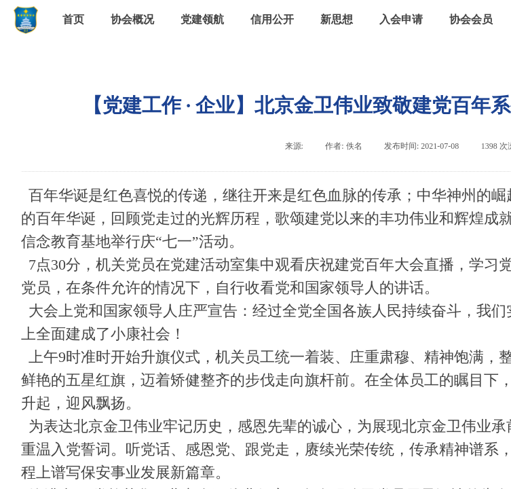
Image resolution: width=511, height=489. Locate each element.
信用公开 (272, 19)
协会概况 (132, 19)
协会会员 (471, 19)
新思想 (336, 19)
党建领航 (202, 19)
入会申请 (401, 19)
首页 (73, 19)
